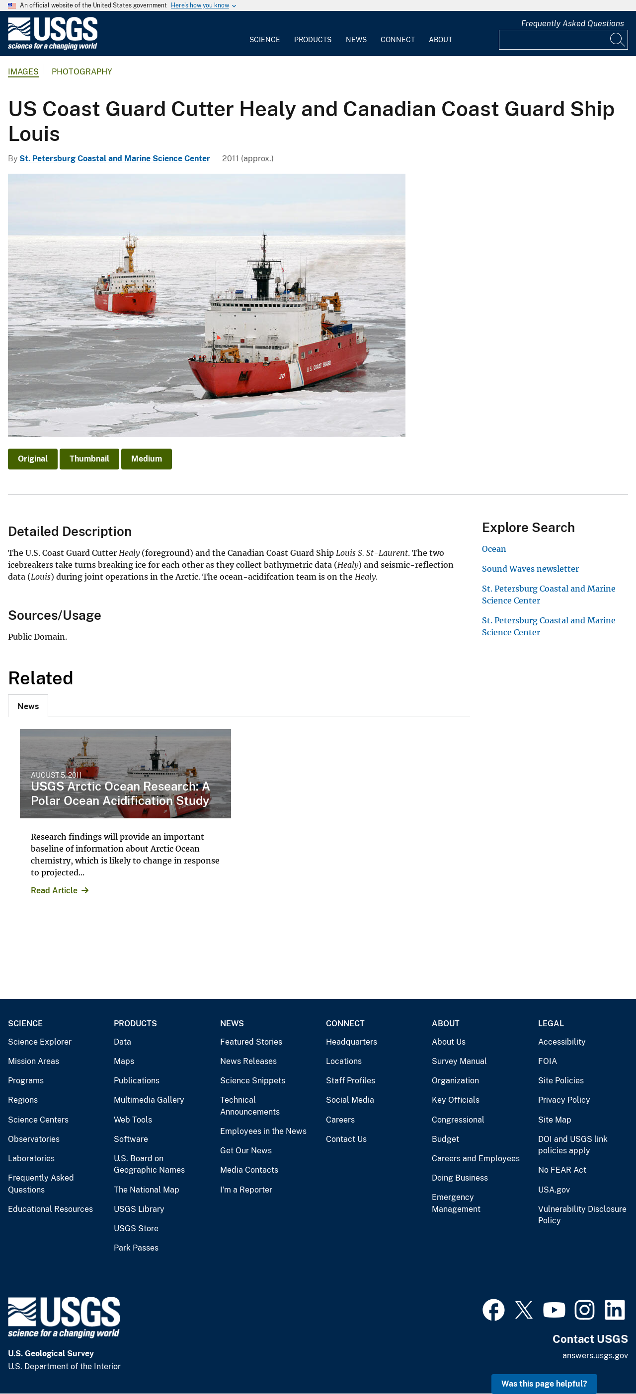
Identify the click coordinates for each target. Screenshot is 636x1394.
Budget (445, 1139)
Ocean (494, 549)
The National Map (146, 1190)
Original (33, 459)
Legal (551, 1023)
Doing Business (460, 1178)
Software (131, 1139)
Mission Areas (33, 1061)
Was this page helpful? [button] (544, 1384)
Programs (26, 1080)
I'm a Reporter (246, 1190)
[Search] (618, 40)
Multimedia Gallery (149, 1100)
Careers (340, 1120)
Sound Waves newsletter (530, 569)
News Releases (248, 1061)
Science (264, 40)
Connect (398, 40)
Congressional (458, 1120)
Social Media (350, 1100)
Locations (344, 1061)
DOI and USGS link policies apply (573, 1145)
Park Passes (136, 1248)
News (356, 40)
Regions (23, 1100)
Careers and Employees (476, 1158)
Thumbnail (89, 459)
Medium (146, 459)
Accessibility (562, 1042)
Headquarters (351, 1042)
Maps (124, 1061)
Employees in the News (263, 1131)
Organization (455, 1080)
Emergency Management (456, 1203)
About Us (449, 1042)
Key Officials (455, 1100)
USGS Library (139, 1209)
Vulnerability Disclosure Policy (582, 1215)
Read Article (54, 890)
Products (312, 40)
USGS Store (136, 1228)
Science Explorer (40, 1042)
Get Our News (246, 1150)
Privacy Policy (564, 1100)
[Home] (52, 48)
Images (23, 71)
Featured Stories (251, 1042)
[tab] (28, 705)
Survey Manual (459, 1061)
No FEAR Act (562, 1170)
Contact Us (346, 1139)
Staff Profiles (350, 1080)
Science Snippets (252, 1080)
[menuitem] (264, 34)
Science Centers (38, 1120)
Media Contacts (249, 1170)
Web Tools (133, 1120)
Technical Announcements (250, 1106)
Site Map (554, 1120)
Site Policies (561, 1080)
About (440, 40)
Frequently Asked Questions (572, 23)
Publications (136, 1080)
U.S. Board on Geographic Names (149, 1164)
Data (122, 1042)
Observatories (34, 1139)
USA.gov (554, 1190)
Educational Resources (50, 1209)
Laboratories (31, 1158)
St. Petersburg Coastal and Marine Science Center (114, 158)
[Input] (563, 40)
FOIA (547, 1061)
